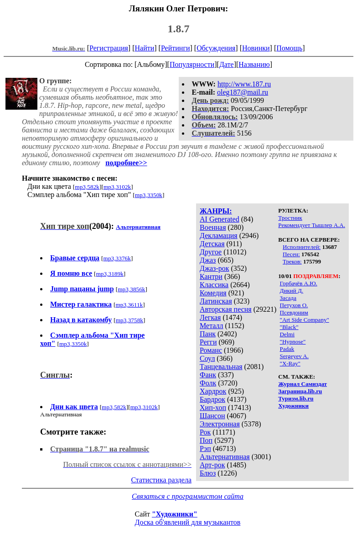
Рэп (205, 448)
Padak (287, 348)
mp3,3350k (148, 195)
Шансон (212, 416)
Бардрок (212, 399)
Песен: (291, 254)
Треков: (292, 261)
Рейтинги (175, 48)
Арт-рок (212, 465)
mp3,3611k (129, 304)
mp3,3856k (131, 289)
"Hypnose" (293, 341)
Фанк (208, 375)
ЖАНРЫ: (216, 211)
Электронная (220, 424)
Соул (207, 358)
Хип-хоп (213, 407)
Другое (211, 252)
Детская (212, 244)
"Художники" (174, 514)
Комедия (213, 293)
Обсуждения (216, 48)
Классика (214, 285)
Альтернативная (225, 457)
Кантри (211, 276)
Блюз (208, 473)
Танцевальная (221, 366)
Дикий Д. (291, 290)
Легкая (210, 317)
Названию (254, 64)
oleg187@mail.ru (242, 92)
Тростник (290, 217)
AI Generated (219, 219)
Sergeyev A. (294, 356)
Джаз (208, 260)
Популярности (192, 64)
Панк (208, 334)
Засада (288, 297)
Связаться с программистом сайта (187, 496)
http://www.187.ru (244, 84)
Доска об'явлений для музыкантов (188, 522)
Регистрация (108, 48)
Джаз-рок (214, 268)
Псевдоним (294, 312)
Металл (211, 325)
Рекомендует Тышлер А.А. (311, 225)
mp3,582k (87, 186)
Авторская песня (226, 309)
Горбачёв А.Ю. (298, 283)
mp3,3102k (117, 186)
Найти (144, 48)
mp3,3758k (129, 320)
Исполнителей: (302, 246)
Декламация (219, 235)
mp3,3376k (117, 258)
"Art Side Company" (304, 319)
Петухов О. (294, 305)
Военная (213, 227)
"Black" (289, 327)
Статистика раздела (161, 480)
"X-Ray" (290, 363)
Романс (211, 350)
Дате (226, 64)
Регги (208, 342)
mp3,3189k (110, 273)
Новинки (256, 48)
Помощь (289, 48)
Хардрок (213, 391)
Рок (205, 432)
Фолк (208, 383)
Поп (206, 440)
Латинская (216, 301)
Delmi (287, 334)
